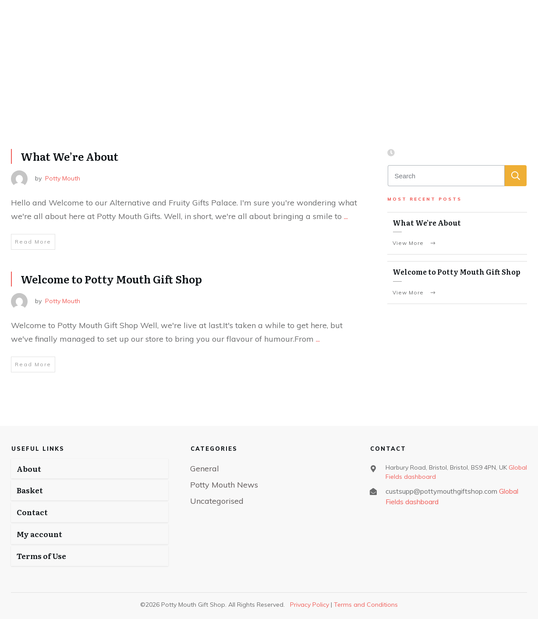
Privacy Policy (309, 604)
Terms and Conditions (366, 604)
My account (39, 533)
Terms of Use (41, 555)
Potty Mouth (62, 178)
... (346, 216)
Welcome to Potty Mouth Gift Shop (111, 279)
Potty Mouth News (224, 485)
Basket (30, 490)
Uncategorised (217, 501)
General (204, 468)
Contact (32, 511)
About (29, 468)
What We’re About (69, 156)
